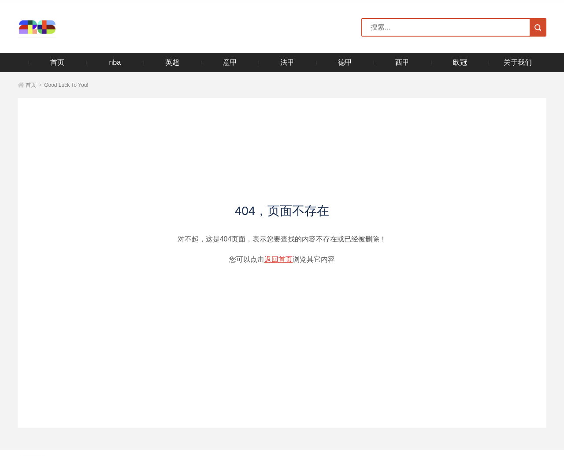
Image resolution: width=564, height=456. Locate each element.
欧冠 (460, 62)
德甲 (345, 62)
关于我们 (518, 62)
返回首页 (278, 259)
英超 (172, 62)
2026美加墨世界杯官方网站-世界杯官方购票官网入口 (65, 27)
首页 (57, 62)
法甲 (287, 62)
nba (115, 62)
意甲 (230, 62)
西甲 (402, 62)
